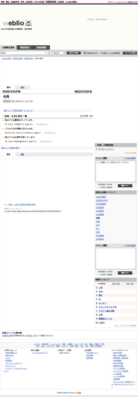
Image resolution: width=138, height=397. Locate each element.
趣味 (58, 346)
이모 (31, 101)
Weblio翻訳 (117, 360)
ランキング (28, 110)
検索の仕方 (9, 355)
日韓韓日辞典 (51, 2)
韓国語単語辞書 (11, 91)
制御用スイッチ (105, 319)
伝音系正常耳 (102, 200)
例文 (22, 87)
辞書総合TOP (132, 2)
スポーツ (64, 346)
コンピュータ (55, 344)
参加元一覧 (32, 335)
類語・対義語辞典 (12, 2)
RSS (79, 393)
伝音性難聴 (101, 197)
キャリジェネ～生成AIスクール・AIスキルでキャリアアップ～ (123, 384)
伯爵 (98, 221)
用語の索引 (18, 110)
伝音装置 (100, 207)
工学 (86, 344)
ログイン (121, 2)
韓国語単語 (28, 58)
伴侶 (98, 232)
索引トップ (8, 110)
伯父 (98, 225)
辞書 (2, 2)
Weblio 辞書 (6, 58)
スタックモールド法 (107, 307)
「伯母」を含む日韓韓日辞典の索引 (21, 204)
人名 (81, 346)
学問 (102, 344)
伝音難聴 (100, 214)
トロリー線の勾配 (106, 311)
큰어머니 (20, 101)
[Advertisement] (97, 25)
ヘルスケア (50, 346)
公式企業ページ (92, 353)
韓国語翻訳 (42, 47)
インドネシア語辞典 (120, 371)
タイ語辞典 (117, 374)
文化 (37, 346)
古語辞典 (60, 2)
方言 (86, 346)
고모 (26, 101)
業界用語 (45, 344)
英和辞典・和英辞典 (120, 358)
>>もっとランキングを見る (125, 326)
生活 (43, 346)
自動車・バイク (73, 344)
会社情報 (89, 355)
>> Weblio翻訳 (130, 158)
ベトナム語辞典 (119, 376)
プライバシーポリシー (13, 363)
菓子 (101, 295)
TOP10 (101, 284)
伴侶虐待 (100, 239)
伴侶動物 (100, 236)
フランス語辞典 (119, 368)
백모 (13, 101)
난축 (101, 315)
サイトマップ (10, 366)
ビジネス (37, 344)
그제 (101, 287)
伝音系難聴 (101, 204)
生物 (71, 346)
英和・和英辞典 (27, 2)
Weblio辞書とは (11, 353)
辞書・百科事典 (96, 346)
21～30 (130, 283)
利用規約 (8, 360)
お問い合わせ (64, 353)
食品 (76, 346)
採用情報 (89, 358)
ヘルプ (7, 358)
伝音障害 (100, 211)
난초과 (102, 322)
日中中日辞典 (39, 2)
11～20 (116, 283)
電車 (64, 344)
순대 (101, 291)
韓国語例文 (25, 47)
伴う (98, 228)
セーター (103, 303)
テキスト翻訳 (101, 158)
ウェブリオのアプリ (40, 353)
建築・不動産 (94, 344)
